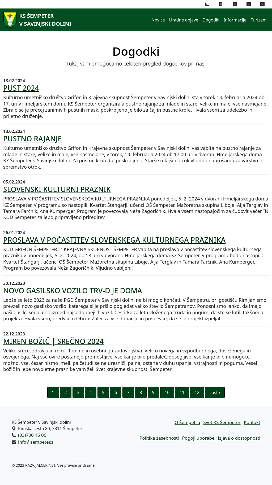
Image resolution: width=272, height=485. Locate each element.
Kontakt (252, 422)
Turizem (259, 20)
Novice (158, 20)
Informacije (235, 20)
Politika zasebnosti (159, 438)
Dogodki (210, 20)
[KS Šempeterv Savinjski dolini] (36, 20)
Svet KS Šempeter (222, 422)
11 (182, 392)
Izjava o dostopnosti (239, 438)
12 (196, 392)
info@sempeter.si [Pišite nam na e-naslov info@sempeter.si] (36, 442)
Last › (215, 392)
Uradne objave (183, 20)
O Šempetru (187, 422)
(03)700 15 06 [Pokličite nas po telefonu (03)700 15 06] (32, 435)
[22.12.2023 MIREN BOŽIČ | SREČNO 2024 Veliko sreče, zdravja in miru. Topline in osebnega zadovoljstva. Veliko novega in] (136, 352)
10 (167, 392)
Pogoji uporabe (198, 438)
